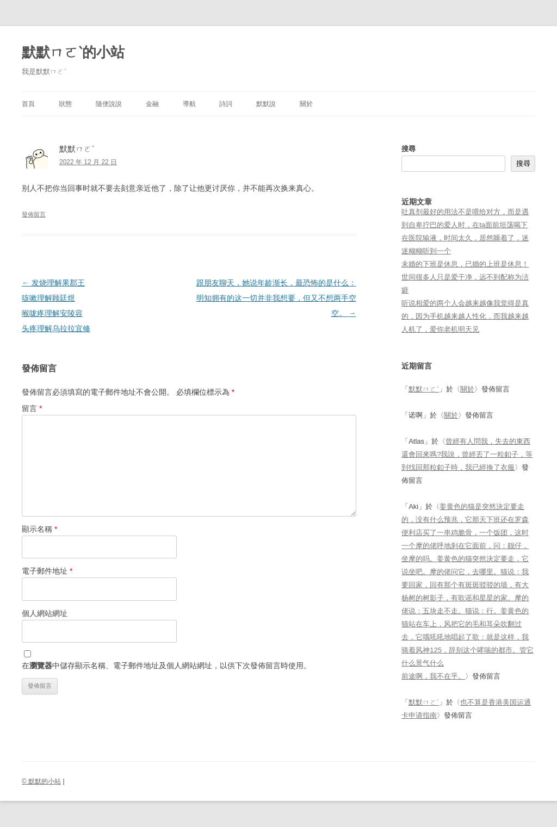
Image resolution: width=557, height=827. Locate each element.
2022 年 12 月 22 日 (88, 162)
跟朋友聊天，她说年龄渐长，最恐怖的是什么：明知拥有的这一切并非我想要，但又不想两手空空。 (276, 298)
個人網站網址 (44, 613)
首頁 (28, 104)
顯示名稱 (39, 529)
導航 (189, 104)
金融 (152, 104)
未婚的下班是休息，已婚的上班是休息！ (465, 264)
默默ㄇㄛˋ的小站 (73, 52)
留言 (32, 408)
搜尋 (408, 149)
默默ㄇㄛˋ (424, 389)
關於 (306, 104)
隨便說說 (109, 104)
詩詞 (225, 104)
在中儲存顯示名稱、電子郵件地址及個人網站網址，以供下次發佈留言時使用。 (166, 665)
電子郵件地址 (47, 571)
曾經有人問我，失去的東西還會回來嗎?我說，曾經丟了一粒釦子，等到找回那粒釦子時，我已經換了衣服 (467, 454)
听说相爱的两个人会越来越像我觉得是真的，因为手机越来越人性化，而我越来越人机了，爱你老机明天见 (465, 316)
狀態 (65, 104)
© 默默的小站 (41, 781)
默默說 (266, 104)
